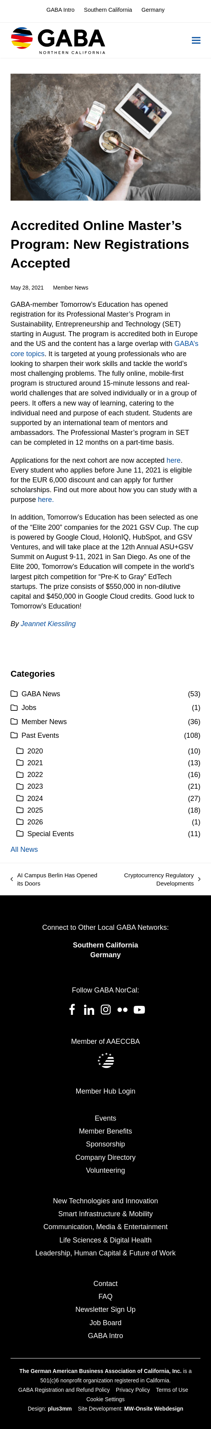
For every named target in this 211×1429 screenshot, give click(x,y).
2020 (35, 751)
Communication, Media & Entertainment (105, 1227)
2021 (35, 763)
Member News (70, 287)
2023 (35, 786)
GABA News (40, 694)
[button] (196, 40)
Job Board (105, 1323)
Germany (105, 955)
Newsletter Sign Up (105, 1309)
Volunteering (105, 1170)
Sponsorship (105, 1144)
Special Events (50, 834)
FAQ (105, 1296)
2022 (35, 775)
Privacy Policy (133, 1390)
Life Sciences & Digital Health (105, 1240)
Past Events (40, 735)
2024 (35, 798)
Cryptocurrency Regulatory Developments (154, 879)
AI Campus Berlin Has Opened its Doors (54, 879)
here (173, 460)
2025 (35, 810)
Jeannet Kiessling (48, 624)
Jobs (28, 708)
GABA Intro (105, 1336)
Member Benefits (105, 1131)
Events (105, 1118)
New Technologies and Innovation (105, 1201)
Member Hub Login (105, 1091)
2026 (35, 822)
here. (46, 500)
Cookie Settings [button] (105, 1399)
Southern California (105, 945)
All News (24, 849)
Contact (105, 1284)
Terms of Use (172, 1390)
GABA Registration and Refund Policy (64, 1390)
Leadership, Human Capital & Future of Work (106, 1253)
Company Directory (105, 1157)
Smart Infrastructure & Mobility (105, 1214)
